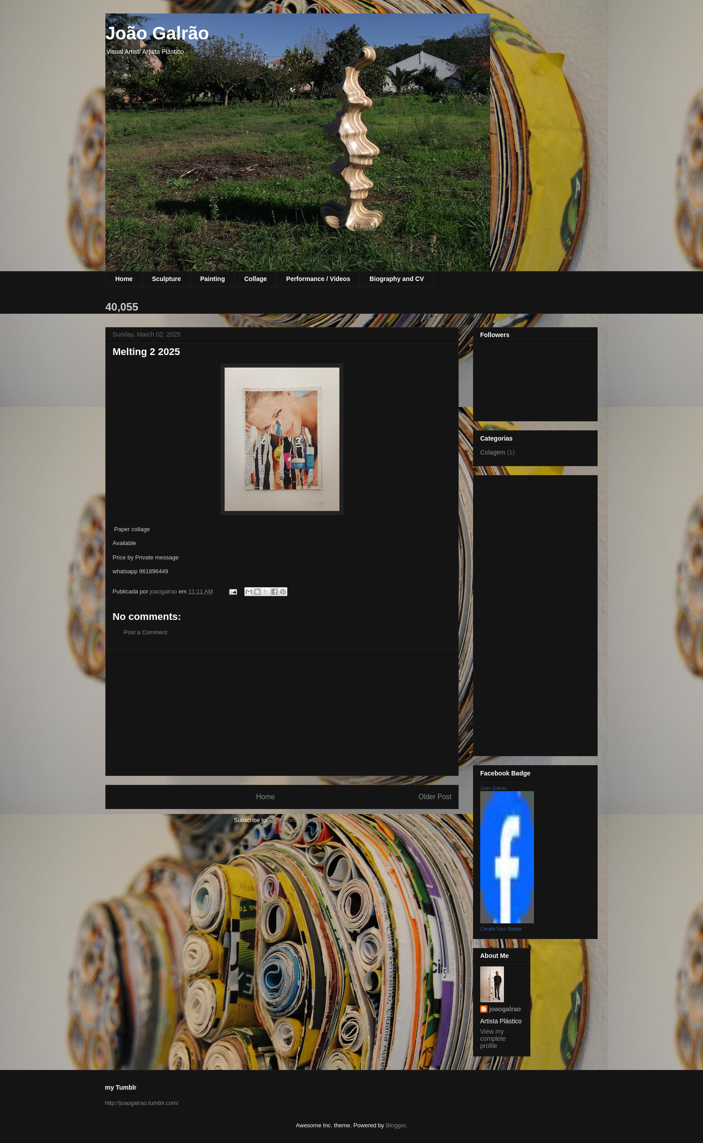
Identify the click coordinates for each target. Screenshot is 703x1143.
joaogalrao (505, 1009)
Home (124, 278)
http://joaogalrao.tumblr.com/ (141, 1103)
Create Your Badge (501, 928)
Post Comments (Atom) (299, 820)
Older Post (434, 797)
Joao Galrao (493, 788)
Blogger (395, 1125)
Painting (212, 278)
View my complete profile (493, 1038)
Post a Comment (145, 632)
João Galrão (157, 33)
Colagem (492, 452)
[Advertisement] (282, 713)
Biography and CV (396, 278)
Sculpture (166, 278)
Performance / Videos (318, 278)
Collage (255, 278)
